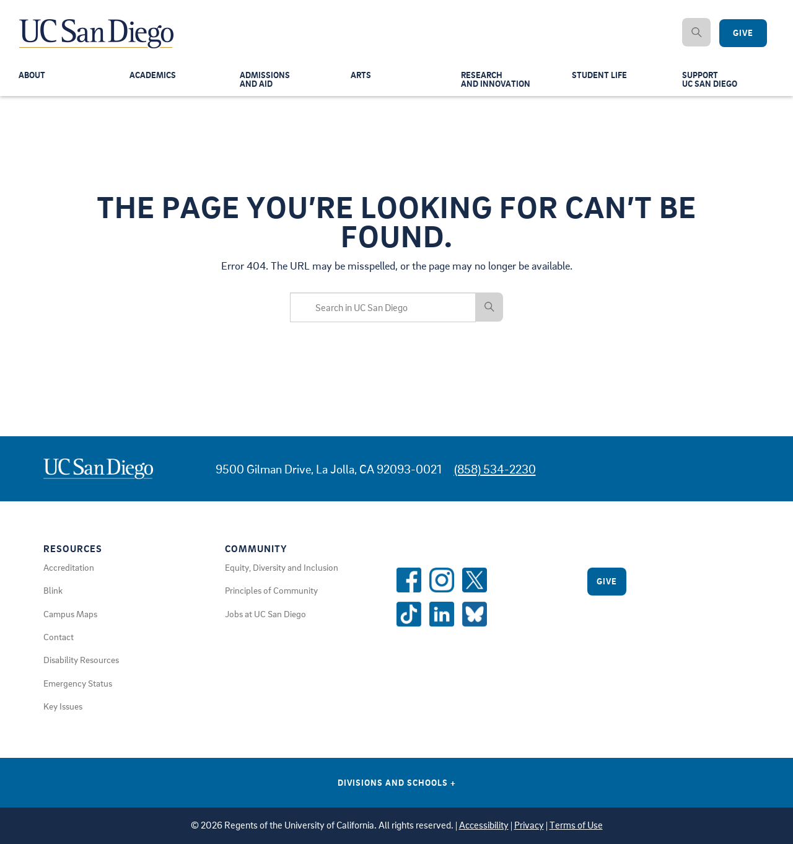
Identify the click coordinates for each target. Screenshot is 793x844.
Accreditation (68, 567)
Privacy (529, 825)
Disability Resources (81, 659)
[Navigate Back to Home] (97, 25)
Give (607, 581)
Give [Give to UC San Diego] (743, 33)
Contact (58, 636)
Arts (361, 76)
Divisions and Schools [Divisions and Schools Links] (397, 782)
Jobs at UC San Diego (265, 613)
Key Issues (62, 705)
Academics (153, 76)
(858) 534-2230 (495, 469)
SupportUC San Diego (711, 81)
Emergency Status (77, 682)
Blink (53, 590)
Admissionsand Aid (266, 81)
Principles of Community (271, 590)
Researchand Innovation (497, 81)
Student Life (600, 76)
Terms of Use (576, 825)
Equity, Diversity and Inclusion (281, 567)
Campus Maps (70, 613)
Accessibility (484, 825)
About (33, 76)
